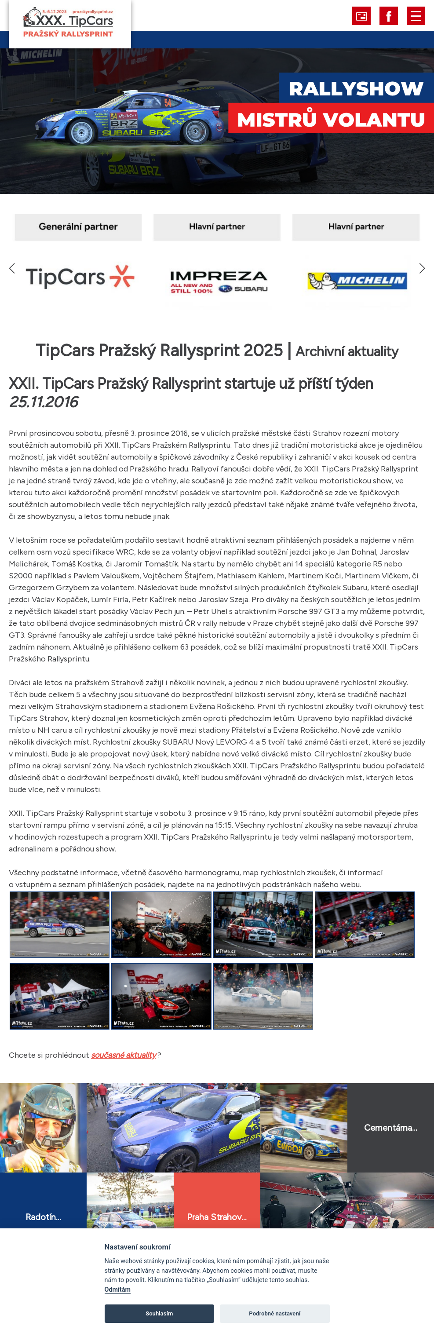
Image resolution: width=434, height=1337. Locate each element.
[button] (422, 268)
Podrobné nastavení (274, 1313)
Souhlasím (159, 1313)
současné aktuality (123, 1055)
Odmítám (118, 1289)
